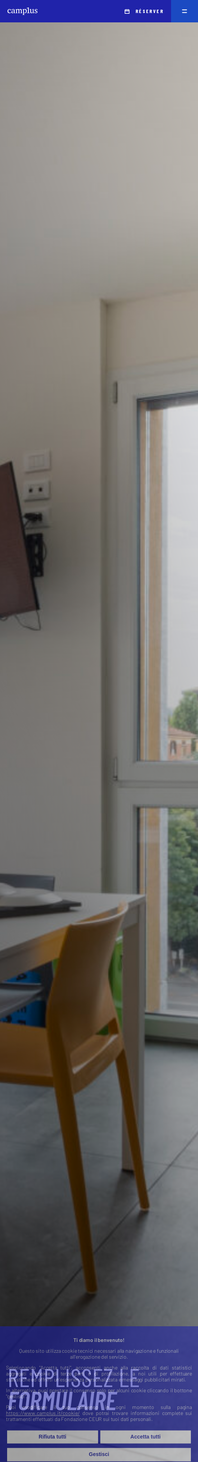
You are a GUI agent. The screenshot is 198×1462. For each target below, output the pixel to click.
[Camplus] (22, 11)
